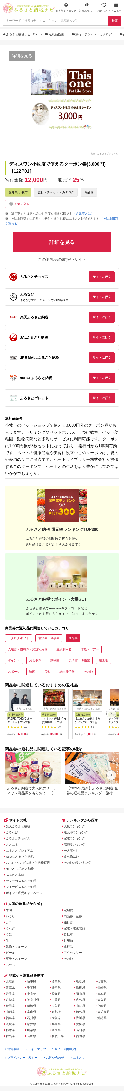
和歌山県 (58, 1036)
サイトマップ (36, 1049)
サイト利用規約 (64, 1049)
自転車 (68, 934)
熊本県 (102, 993)
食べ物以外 (71, 856)
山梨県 (31, 1030)
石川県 (31, 1018)
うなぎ (10, 928)
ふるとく (78, 1057)
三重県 (56, 999)
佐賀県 (102, 981)
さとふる (12, 844)
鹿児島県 (103, 1011)
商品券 (88, 192)
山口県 (80, 1005)
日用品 (68, 940)
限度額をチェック (66, 7)
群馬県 (10, 1036)
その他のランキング (77, 862)
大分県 (102, 999)
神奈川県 (33, 999)
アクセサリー (73, 952)
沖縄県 (102, 1018)
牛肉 (9, 910)
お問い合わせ (54, 1057)
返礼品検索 (55, 34)
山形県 (10, 1011)
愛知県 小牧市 (18, 192)
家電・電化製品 (74, 928)
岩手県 (10, 993)
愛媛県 (80, 1024)
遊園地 (103, 660)
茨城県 (10, 1024)
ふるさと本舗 (15, 874)
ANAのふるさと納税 (20, 856)
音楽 (47, 671)
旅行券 (68, 922)
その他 (88, 671)
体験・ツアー (90, 649)
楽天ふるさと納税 (18, 826)
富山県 (31, 1011)
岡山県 (80, 993)
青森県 (10, 987)
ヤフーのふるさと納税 (21, 880)
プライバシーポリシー (21, 1057)
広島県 (80, 999)
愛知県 (56, 993)
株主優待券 (67, 671)
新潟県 (31, 1005)
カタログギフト (18, 638)
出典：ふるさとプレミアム (104, 153)
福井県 (31, 1024)
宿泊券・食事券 (48, 638)
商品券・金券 (73, 916)
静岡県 (56, 987)
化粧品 (68, 946)
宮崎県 (102, 1005)
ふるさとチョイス (18, 838)
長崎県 (102, 987)
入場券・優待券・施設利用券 (27, 649)
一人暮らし (71, 850)
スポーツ (14, 671)
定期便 (68, 910)
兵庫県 (56, 1024)
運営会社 (12, 1049)
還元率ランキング (76, 832)
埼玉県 (31, 981)
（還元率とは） (83, 213)
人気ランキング (74, 826)
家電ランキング (74, 838)
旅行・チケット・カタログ (92, 34)
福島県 (10, 1018)
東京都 (31, 993)
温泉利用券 (64, 649)
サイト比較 (15, 820)
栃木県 (10, 1030)
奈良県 (56, 1030)
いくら (10, 916)
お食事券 (35, 660)
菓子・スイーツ (16, 958)
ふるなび (12, 832)
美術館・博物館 (79, 660)
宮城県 (10, 999)
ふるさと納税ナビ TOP (20, 34)
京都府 (56, 1011)
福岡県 (80, 1036)
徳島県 (80, 1011)
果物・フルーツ (16, 946)
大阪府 (56, 1018)
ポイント (14, 660)
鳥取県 (80, 981)
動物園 (54, 660)
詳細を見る (22, 56)
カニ (9, 922)
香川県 (80, 1018)
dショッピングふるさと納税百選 (28, 862)
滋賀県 (56, 1005)
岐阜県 (56, 981)
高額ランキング (74, 844)
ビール (10, 952)
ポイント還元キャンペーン (24, 893)
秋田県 (10, 1005)
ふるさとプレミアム (19, 850)
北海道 (10, 981)
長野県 (31, 1036)
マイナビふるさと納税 (21, 886)
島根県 (80, 987)
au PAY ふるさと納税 (20, 868)
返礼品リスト (86, 7)
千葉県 (31, 987)
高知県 (80, 1030)
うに (9, 934)
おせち (10, 964)
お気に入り (103, 7)
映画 (32, 671)
